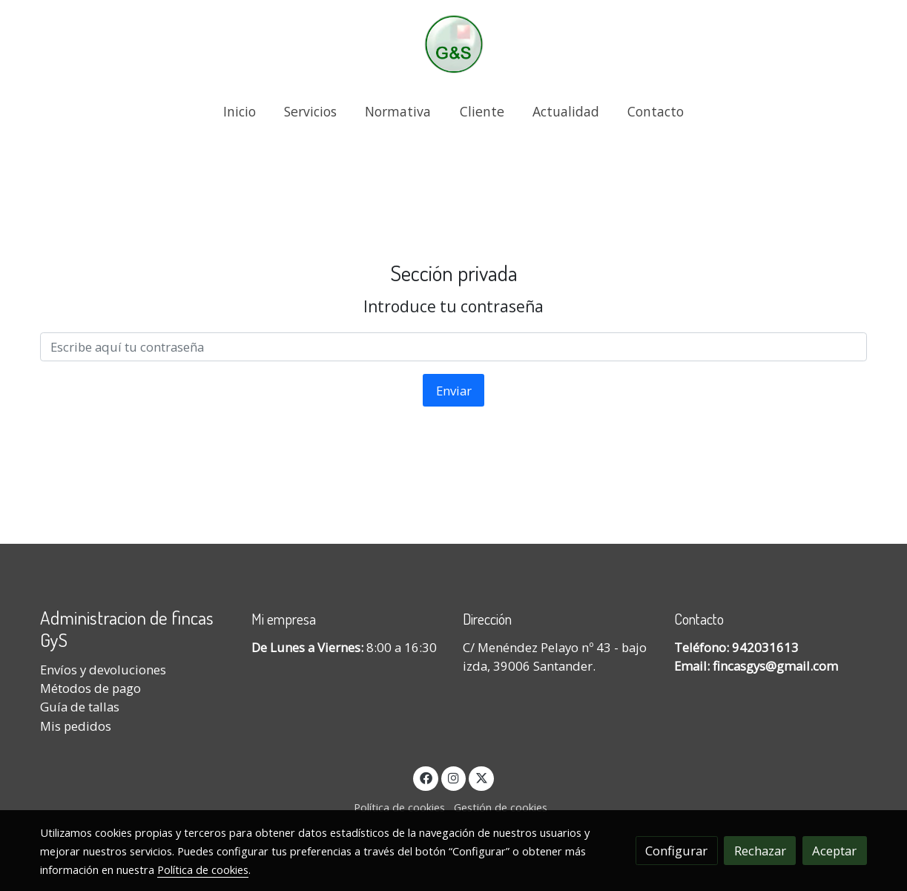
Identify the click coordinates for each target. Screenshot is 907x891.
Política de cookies (399, 807)
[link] (453, 44)
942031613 (765, 647)
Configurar (676, 850)
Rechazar (760, 850)
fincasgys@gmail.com (775, 665)
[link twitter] (481, 777)
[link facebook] (425, 777)
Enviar (454, 390)
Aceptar (834, 850)
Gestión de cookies (500, 807)
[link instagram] (454, 777)
